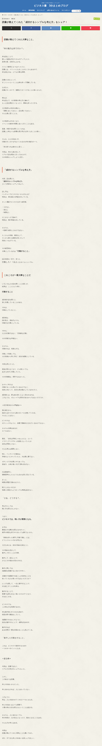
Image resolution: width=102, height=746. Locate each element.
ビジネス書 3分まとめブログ (51, 5)
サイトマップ (40, 10)
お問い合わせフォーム (53, 10)
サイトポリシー (66, 10)
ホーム (24, 10)
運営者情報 (31, 10)
